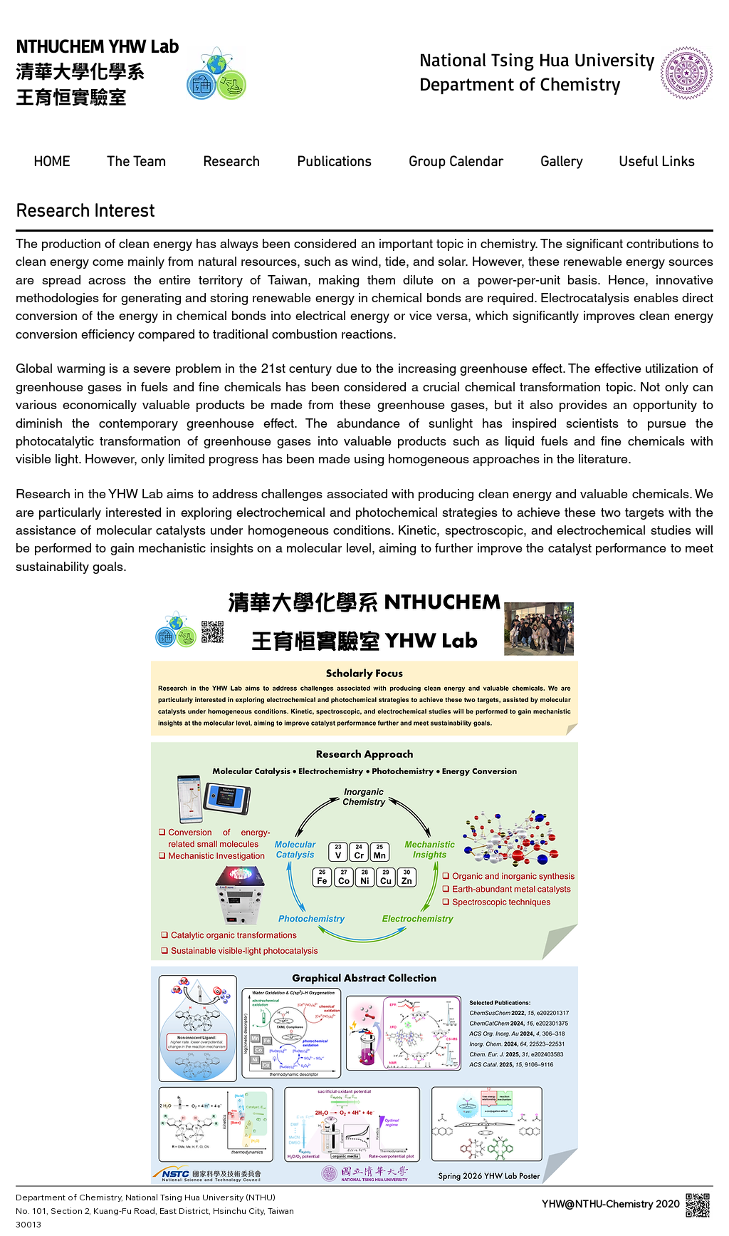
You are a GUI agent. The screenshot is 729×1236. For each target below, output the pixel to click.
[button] (136, 163)
